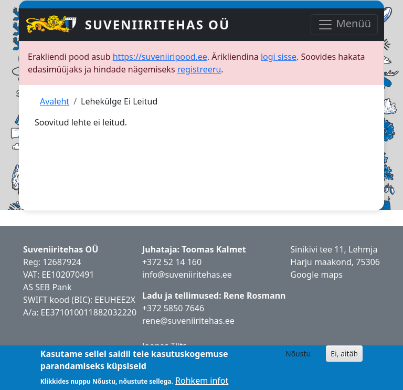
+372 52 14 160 (172, 262)
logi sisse (278, 56)
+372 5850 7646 (173, 308)
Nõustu (298, 354)
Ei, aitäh (344, 354)
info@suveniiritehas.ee (187, 274)
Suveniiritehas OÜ (157, 24)
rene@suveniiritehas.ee (188, 320)
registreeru (199, 69)
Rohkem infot (201, 380)
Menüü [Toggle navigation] (344, 24)
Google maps (316, 274)
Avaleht (54, 101)
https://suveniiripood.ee (160, 56)
